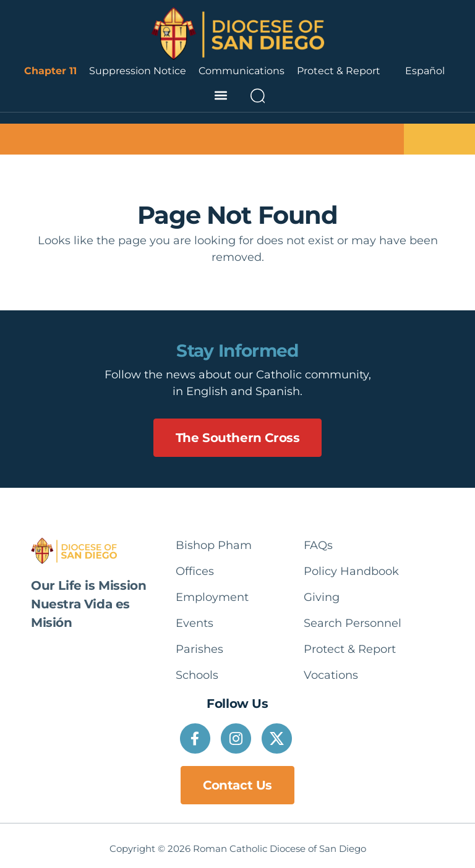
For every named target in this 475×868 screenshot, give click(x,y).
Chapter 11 (50, 71)
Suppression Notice (137, 71)
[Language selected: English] (425, 71)
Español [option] (425, 71)
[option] (425, 71)
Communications (242, 71)
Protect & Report (338, 71)
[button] (220, 95)
